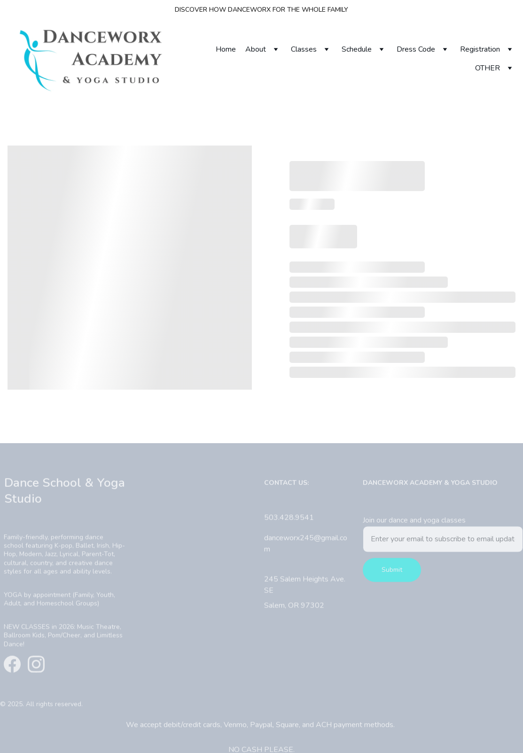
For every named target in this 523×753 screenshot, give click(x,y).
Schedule (357, 49)
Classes (304, 49)
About (255, 49)
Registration (480, 49)
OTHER (487, 68)
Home (226, 49)
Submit (392, 577)
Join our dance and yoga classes (414, 528)
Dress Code (416, 49)
